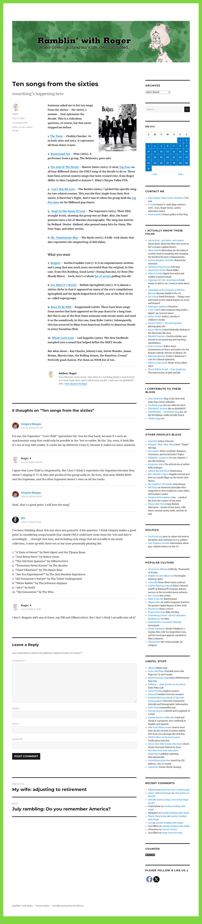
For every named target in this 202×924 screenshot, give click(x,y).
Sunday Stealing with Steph (175, 813)
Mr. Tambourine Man (64, 237)
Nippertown (154, 602)
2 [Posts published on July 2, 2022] (186, 140)
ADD (150, 799)
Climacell (152, 694)
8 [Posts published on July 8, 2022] (180, 146)
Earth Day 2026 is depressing (175, 789)
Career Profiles (155, 691)
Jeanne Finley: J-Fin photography (165, 323)
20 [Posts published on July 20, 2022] (167, 157)
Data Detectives (155, 398)
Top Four (125, 167)
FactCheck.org (155, 536)
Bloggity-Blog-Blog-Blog (161, 444)
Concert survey (169, 829)
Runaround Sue (60, 153)
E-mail (151, 204)
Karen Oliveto (154, 329)
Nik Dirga (152, 487)
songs (15, 130)
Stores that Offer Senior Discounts (165, 744)
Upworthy (153, 767)
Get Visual (153, 296)
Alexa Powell (154, 250)
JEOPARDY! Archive (157, 408)
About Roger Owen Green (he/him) (165, 198)
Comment (19, 661)
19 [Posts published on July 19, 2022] (161, 157)
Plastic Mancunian (157, 816)
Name (15, 708)
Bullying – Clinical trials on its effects (167, 684)
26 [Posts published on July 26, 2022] (161, 163)
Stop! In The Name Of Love (68, 211)
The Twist (56, 136)
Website (17, 739)
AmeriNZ (152, 441)
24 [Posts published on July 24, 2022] (148, 163)
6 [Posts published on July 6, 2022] (167, 146)
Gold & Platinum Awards (160, 585)
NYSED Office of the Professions (164, 737)
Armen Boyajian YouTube (160, 260)
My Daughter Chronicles (160, 484)
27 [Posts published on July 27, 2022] (167, 163)
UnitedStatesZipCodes (159, 760)
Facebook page (155, 405)
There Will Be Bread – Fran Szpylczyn (167, 369)
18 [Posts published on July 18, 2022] (155, 157)
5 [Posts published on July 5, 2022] (161, 146)
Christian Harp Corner (159, 267)
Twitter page (154, 418)
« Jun (154, 174)
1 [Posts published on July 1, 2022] (180, 140)
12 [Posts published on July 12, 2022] (161, 151)
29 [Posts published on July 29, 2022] (180, 163)
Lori (150, 823)
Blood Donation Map (158, 678)
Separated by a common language (165, 622)
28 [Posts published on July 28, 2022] (174, 163)
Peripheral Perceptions (159, 497)
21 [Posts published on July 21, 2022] (174, 157)
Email (16, 723)
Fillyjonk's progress (158, 457)
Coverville (153, 582)
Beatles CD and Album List (161, 575)
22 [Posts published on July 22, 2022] (180, 157)
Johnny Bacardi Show (159, 471)
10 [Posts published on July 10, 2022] (148, 151)
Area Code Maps (156, 671)
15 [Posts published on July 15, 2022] (180, 151)
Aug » (181, 174)
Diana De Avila (155, 273)
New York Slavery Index (160, 727)
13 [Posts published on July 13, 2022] (168, 151)
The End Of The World (64, 167)
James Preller (154, 316)
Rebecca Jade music (158, 362)
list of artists (103, 276)
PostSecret (153, 609)
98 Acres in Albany (157, 569)
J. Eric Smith (154, 310)
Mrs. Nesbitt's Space (158, 474)
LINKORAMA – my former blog (163, 412)
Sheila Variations (156, 628)
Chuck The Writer (157, 270)
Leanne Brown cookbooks (161, 717)
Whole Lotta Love (63, 337)
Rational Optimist (157, 356)
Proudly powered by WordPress (68, 905)
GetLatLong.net (156, 711)
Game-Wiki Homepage (159, 793)
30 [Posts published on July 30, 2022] (186, 163)
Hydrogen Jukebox (157, 306)
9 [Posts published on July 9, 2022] (186, 146)
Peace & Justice (155, 346)
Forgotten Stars (156, 464)
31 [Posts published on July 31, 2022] (149, 168)
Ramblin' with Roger (22, 905)
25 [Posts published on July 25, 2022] (155, 163)
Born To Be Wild (61, 307)
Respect (56, 262)
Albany (151, 668)
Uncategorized (19, 122)
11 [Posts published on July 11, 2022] (155, 151)
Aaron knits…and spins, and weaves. (166, 240)
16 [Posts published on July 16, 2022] (186, 151)
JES (23, 518)
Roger (15, 114)
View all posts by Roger (75, 383)
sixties (29, 127)
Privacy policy (155, 214)
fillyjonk (152, 789)
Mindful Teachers (157, 336)
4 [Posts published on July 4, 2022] (155, 146)
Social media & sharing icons (83, 921)
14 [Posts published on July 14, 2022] (174, 151)
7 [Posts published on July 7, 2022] (174, 146)
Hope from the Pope (172, 832)
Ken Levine (153, 595)
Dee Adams (153, 451)
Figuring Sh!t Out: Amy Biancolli (164, 280)
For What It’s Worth (63, 285)
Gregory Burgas (31, 424)
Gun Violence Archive (159, 543)
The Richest (154, 642)
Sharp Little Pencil (157, 504)
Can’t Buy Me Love (63, 189)
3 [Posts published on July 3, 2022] (148, 146)
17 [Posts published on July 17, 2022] (149, 157)
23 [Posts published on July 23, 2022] (186, 157)
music (22, 127)
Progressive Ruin (156, 612)
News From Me (155, 599)
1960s (15, 127)
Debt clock (153, 707)
